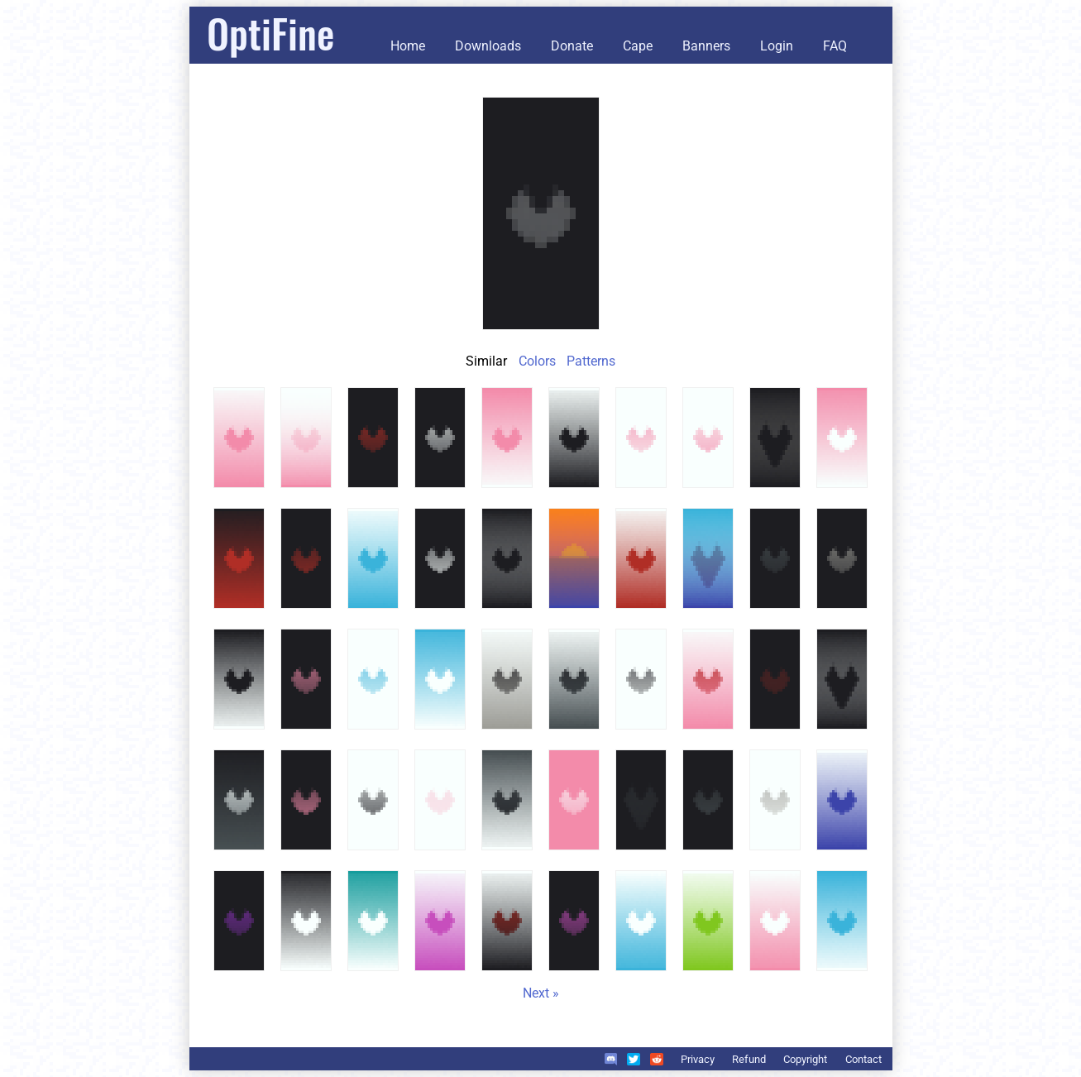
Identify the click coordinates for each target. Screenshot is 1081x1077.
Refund (749, 1059)
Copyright (805, 1059)
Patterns (591, 361)
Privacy (698, 1059)
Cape (638, 46)
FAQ (835, 46)
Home (407, 46)
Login (776, 46)
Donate (572, 46)
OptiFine (270, 32)
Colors (537, 361)
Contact (863, 1059)
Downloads (488, 46)
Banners (706, 46)
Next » (541, 993)
